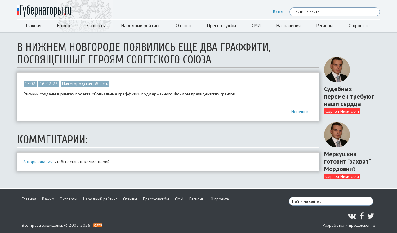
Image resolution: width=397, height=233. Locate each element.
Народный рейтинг (140, 26)
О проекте (359, 26)
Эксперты (95, 26)
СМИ (256, 26)
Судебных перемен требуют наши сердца (349, 96)
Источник (299, 111)
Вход (278, 12)
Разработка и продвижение (349, 225)
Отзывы (183, 26)
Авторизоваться (38, 162)
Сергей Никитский (342, 111)
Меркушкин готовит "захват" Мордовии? (347, 161)
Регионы (324, 26)
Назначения (288, 26)
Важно (63, 26)
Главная (33, 26)
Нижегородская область (85, 83)
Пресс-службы (221, 26)
